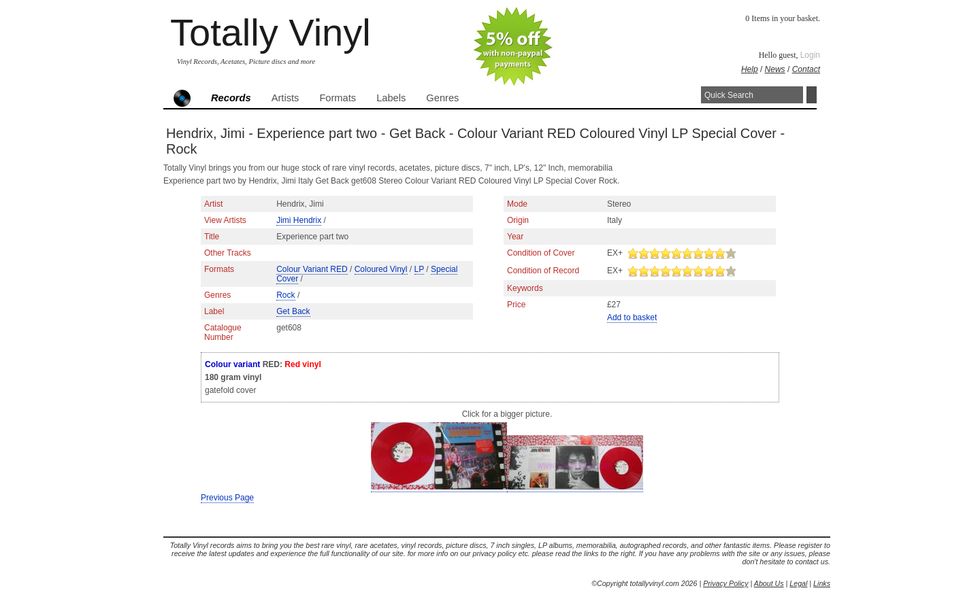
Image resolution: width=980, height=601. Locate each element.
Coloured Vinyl (381, 269)
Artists (285, 97)
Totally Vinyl (270, 32)
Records (231, 97)
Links (821, 583)
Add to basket (632, 317)
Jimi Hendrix (298, 220)
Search (811, 94)
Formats (337, 97)
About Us (769, 583)
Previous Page (227, 497)
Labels (391, 97)
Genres (442, 97)
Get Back (293, 311)
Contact (806, 69)
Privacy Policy (725, 583)
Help (749, 69)
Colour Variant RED (311, 269)
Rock (285, 295)
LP (419, 269)
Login (810, 55)
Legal (798, 583)
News (775, 69)
